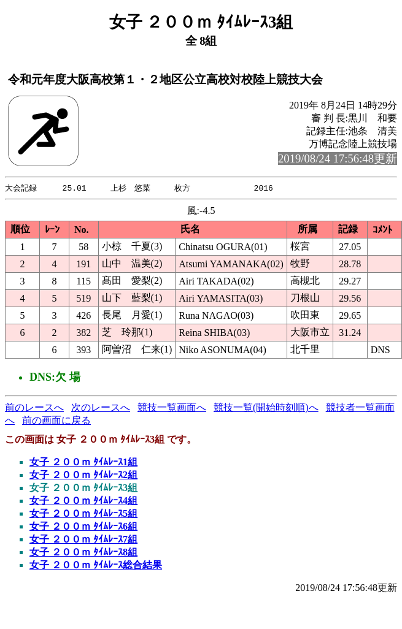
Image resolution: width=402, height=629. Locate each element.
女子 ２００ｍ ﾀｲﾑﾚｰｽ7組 (83, 540)
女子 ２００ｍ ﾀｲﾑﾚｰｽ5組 (83, 514)
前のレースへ (34, 408)
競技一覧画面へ (171, 408)
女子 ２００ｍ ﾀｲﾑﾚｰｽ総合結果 (95, 565)
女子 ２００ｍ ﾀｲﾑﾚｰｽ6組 (83, 527)
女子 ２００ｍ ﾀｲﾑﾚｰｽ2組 (83, 475)
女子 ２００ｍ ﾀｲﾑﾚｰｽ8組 (83, 552)
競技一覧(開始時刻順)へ (266, 408)
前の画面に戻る (56, 421)
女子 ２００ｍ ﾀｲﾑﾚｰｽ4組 (83, 501)
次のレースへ (100, 408)
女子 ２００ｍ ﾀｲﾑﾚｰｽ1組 (83, 462)
